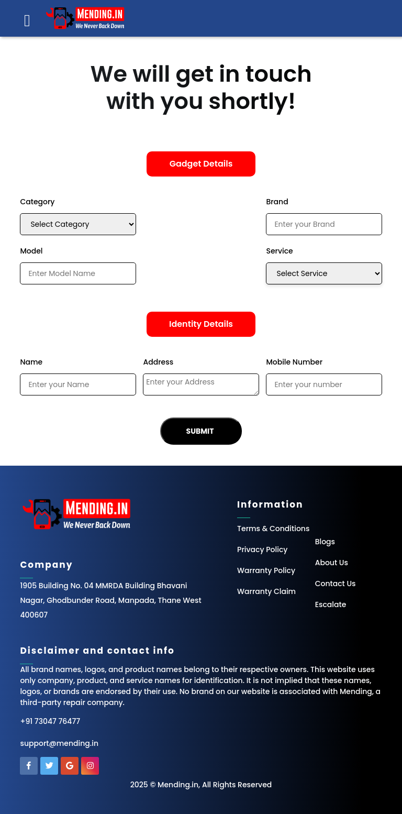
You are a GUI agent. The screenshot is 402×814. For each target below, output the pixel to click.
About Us (331, 562)
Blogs (325, 541)
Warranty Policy (266, 570)
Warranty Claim (266, 591)
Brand (277, 201)
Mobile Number (294, 362)
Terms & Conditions (273, 528)
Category (37, 201)
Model (31, 251)
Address (158, 362)
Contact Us (335, 583)
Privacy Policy (262, 549)
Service (279, 251)
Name (31, 362)
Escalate (331, 604)
